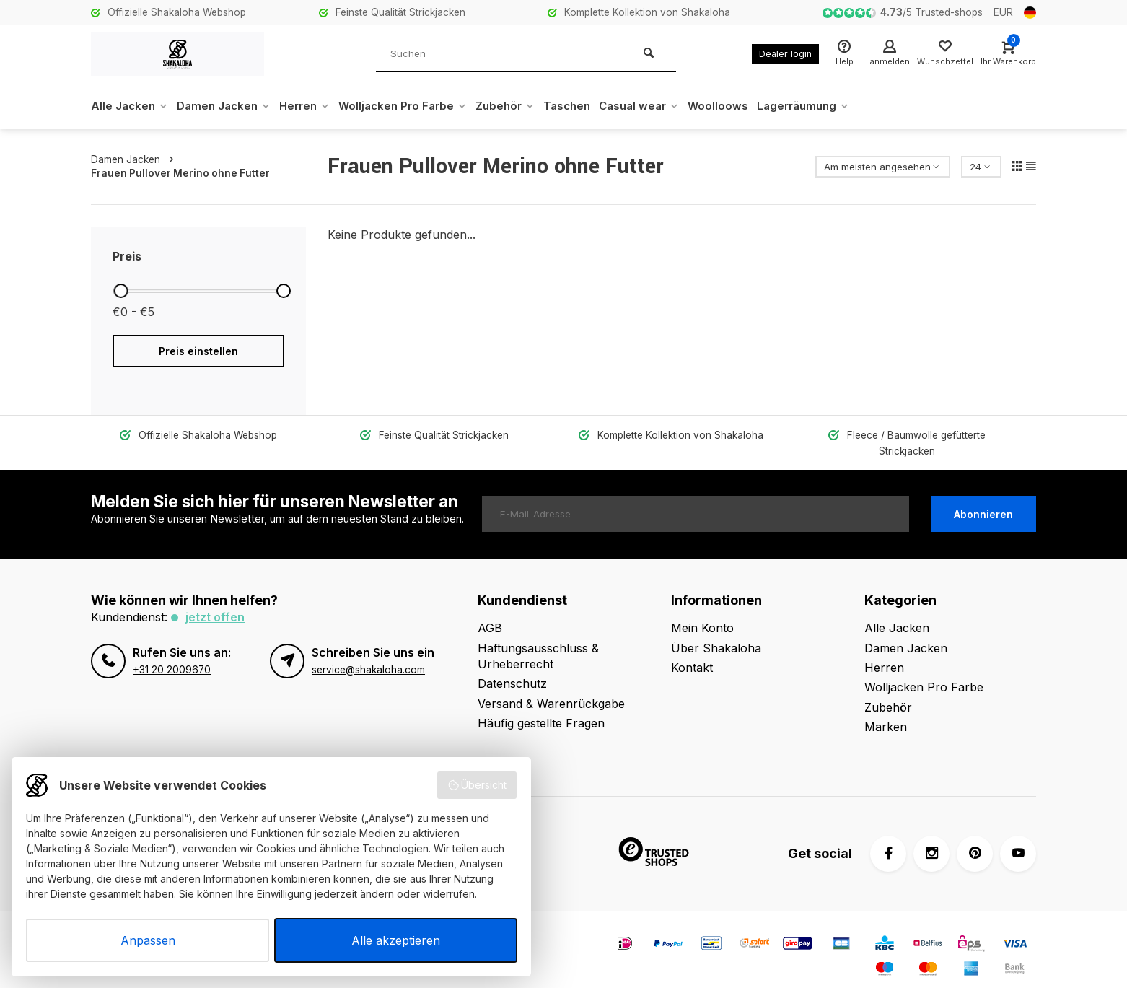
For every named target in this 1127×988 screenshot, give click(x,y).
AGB (490, 612)
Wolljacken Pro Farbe (417, 106)
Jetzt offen (215, 601)
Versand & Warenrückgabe (551, 687)
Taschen (589, 106)
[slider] (120, 291)
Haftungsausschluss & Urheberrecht (538, 639)
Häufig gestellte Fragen (541, 707)
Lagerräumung (835, 106)
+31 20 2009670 (172, 653)
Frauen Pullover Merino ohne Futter (180, 173)
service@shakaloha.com (368, 653)
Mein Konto (702, 612)
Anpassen (147, 940)
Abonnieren (983, 497)
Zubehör (524, 106)
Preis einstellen (198, 351)
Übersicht (477, 785)
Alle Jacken (131, 106)
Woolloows (747, 106)
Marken (885, 711)
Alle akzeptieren (395, 940)
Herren (314, 106)
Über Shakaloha (716, 631)
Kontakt (692, 651)
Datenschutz (512, 667)
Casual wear (665, 106)
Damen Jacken (229, 106)
